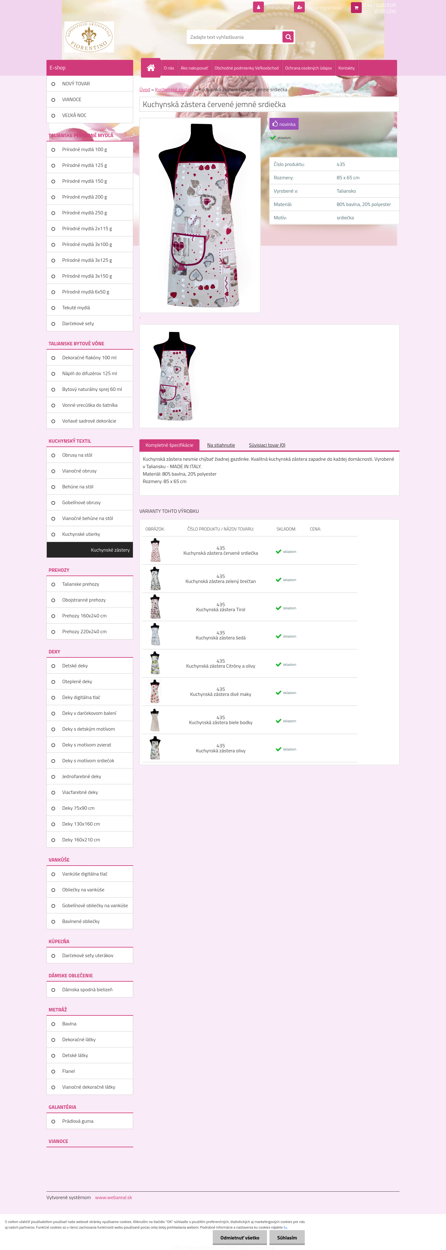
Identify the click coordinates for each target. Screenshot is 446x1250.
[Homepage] (153, 67)
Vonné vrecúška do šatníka (90, 405)
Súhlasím (287, 1237)
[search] (288, 37)
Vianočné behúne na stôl (87, 518)
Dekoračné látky (79, 1039)
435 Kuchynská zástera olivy (221, 748)
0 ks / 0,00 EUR (380, 5)
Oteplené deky (77, 681)
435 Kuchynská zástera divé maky (220, 691)
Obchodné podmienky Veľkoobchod (247, 68)
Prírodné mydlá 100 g (84, 149)
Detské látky (75, 1055)
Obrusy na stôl (77, 455)
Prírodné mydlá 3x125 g (87, 260)
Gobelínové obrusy (81, 502)
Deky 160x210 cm (81, 839)
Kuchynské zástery (110, 549)
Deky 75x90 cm (78, 808)
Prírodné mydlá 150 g (84, 181)
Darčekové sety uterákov (87, 955)
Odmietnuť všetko (239, 1237)
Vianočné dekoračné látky (88, 1087)
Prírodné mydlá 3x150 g (87, 276)
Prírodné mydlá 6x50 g (85, 291)
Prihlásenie (278, 7)
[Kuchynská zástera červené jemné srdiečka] (173, 330)
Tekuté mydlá (76, 307)
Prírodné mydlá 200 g (84, 196)
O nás (169, 68)
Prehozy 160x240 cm (84, 615)
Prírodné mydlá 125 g (84, 165)
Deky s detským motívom (88, 729)
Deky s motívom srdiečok (88, 760)
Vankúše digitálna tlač (84, 873)
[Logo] (89, 36)
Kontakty (346, 68)
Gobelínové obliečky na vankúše (95, 905)
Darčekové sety (78, 323)
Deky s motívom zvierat (86, 744)
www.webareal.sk (113, 1197)
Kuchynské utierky (81, 534)
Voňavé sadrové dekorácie (89, 420)
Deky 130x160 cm (81, 823)
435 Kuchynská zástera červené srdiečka (220, 550)
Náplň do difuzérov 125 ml (89, 373)
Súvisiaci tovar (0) (267, 445)
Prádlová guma (78, 1121)
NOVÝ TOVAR (76, 83)
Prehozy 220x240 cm (84, 631)
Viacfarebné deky (80, 792)
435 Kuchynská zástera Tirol (220, 607)
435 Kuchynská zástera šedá (221, 635)
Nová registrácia (324, 7)
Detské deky (75, 665)
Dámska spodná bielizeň (87, 989)
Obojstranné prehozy (84, 599)
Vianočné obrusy (79, 470)
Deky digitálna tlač (81, 697)
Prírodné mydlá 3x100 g (87, 244)
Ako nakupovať (194, 68)
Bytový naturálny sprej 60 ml (92, 389)
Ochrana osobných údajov (308, 68)
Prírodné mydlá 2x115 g (87, 228)
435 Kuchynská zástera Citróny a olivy (220, 663)
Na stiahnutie (221, 445)
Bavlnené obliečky (81, 921)
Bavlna (69, 1023)
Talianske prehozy (80, 584)
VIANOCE (71, 99)
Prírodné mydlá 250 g (84, 212)
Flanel (68, 1071)
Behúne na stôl (78, 486)
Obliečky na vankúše (83, 889)
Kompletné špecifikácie (169, 445)
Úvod (144, 89)
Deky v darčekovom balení (89, 713)
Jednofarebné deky (81, 776)
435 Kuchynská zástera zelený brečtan (221, 578)
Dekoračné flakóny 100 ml (89, 357)
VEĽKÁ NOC (74, 115)
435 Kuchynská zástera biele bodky (220, 720)
